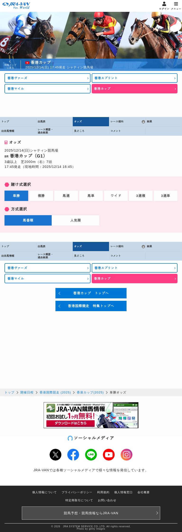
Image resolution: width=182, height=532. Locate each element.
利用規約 (103, 492)
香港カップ (102, 89)
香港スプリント (106, 78)
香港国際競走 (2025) (55, 392)
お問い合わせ (107, 500)
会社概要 (143, 492)
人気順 (75, 220)
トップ (9, 392)
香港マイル (15, 89)
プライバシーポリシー (77, 492)
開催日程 (27, 392)
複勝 (41, 196)
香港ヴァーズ (17, 78)
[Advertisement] (91, 105)
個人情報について (44, 492)
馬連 (66, 196)
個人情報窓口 (123, 492)
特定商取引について (79, 500)
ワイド (115, 196)
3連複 (140, 196)
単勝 (16, 196)
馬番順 (28, 220)
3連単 (165, 196)
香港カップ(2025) (90, 392)
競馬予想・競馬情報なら (91, 513)
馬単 (91, 196)
